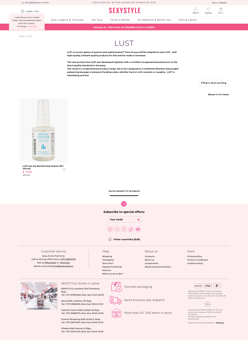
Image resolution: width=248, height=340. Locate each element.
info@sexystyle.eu (63, 266)
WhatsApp (50, 263)
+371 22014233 (72, 331)
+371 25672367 (72, 322)
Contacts (150, 256)
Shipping (107, 256)
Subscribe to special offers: (124, 212)
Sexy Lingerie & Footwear (67, 19)
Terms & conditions (197, 260)
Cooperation (151, 263)
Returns (106, 270)
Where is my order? (112, 274)
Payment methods (112, 267)
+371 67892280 (73, 295)
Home (22, 36)
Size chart (107, 263)
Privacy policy (194, 256)
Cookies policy (195, 263)
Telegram (64, 263)
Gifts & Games (188, 19)
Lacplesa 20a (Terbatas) (86, 288)
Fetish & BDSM (119, 19)
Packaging (108, 260)
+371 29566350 (72, 304)
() (30, 11)
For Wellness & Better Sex (154, 19)
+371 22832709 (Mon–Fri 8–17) (36, 3)
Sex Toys (97, 19)
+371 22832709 (68, 259)
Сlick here (32, 26)
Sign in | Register (219, 3)
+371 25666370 (73, 313)
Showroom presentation (158, 267)
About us (149, 260)
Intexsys (220, 323)
